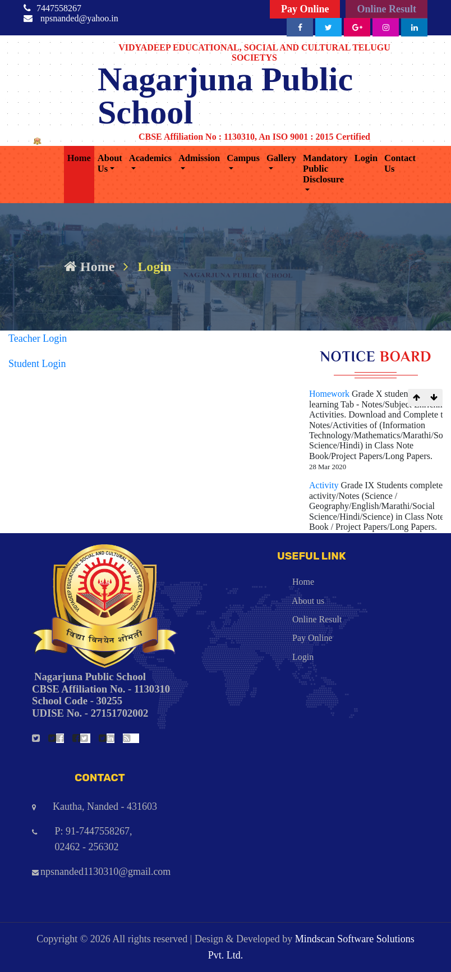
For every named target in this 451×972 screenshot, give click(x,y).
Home (79, 158)
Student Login (37, 363)
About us (279, 601)
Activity (324, 485)
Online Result (386, 9)
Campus (243, 158)
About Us (110, 163)
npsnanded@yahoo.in (79, 18)
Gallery (281, 158)
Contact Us (400, 163)
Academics (150, 158)
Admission (199, 158)
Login (366, 158)
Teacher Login (37, 338)
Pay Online (305, 9)
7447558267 (58, 8)
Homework (330, 393)
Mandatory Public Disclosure (325, 169)
